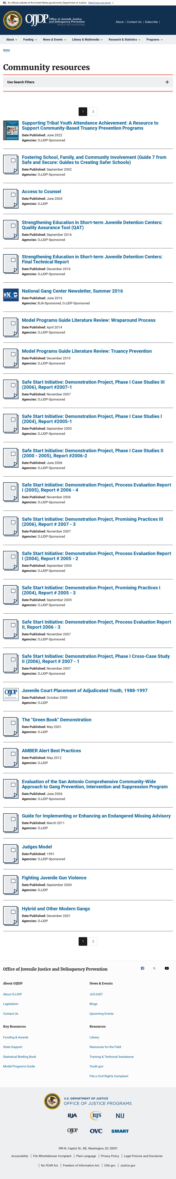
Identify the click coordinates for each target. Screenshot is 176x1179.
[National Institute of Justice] (120, 1119)
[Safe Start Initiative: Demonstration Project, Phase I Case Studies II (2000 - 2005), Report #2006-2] (11, 466)
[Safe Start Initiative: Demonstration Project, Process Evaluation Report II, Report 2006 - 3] (11, 638)
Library (94, 1037)
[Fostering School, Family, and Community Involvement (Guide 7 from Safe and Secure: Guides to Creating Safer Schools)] (11, 173)
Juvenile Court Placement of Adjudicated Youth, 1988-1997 (85, 690)
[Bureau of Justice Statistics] (96, 1121)
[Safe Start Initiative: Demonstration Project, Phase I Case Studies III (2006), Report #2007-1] (11, 398)
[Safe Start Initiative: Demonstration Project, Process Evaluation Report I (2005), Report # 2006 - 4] (11, 501)
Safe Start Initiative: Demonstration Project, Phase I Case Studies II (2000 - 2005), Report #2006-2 (92, 453)
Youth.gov (96, 1066)
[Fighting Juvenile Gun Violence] (11, 894)
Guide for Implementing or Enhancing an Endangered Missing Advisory (96, 816)
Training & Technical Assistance (112, 1057)
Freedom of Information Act (81, 1165)
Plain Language (86, 1156)
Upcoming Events (102, 1013)
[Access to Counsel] (11, 207)
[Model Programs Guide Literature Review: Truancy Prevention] (11, 367)
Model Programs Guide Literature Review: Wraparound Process (88, 320)
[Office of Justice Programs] (12, 20)
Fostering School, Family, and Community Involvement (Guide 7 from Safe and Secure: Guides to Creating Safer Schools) (94, 160)
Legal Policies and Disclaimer (143, 1156)
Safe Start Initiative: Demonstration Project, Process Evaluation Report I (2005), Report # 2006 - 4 (96, 487)
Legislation (10, 1004)
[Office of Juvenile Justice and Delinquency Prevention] (72, 1134)
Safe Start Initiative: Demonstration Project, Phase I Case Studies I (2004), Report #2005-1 (92, 419)
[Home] (55, 20)
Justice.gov (127, 1165)
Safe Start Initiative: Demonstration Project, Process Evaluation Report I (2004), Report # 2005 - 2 (96, 556)
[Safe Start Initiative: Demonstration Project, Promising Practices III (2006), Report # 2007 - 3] (11, 535)
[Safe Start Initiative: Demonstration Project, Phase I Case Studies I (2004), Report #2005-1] (11, 432)
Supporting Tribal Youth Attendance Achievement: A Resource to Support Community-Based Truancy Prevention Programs (90, 125)
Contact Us (134, 22)
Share (165, 24)
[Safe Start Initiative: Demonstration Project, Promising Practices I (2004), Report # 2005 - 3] (11, 604)
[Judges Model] (11, 863)
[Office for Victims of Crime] (96, 1134)
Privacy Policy (110, 1156)
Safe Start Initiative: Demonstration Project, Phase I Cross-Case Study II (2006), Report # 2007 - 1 (96, 659)
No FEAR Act (49, 1165)
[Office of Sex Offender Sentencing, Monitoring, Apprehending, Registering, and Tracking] (120, 1133)
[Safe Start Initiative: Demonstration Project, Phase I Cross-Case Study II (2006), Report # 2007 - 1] (11, 672)
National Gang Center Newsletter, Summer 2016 (72, 291)
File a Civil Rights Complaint (109, 1076)
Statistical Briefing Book (19, 1057)
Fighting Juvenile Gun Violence (54, 878)
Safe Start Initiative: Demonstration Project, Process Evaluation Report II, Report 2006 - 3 (96, 624)
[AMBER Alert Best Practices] (11, 767)
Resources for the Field (105, 1047)
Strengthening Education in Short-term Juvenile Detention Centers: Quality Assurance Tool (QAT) (92, 225)
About (120, 22)
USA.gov (109, 1165)
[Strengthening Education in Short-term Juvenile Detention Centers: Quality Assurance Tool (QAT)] (11, 238)
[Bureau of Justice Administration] (72, 1119)
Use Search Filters (20, 82)
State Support (12, 1047)
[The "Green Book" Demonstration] (11, 736)
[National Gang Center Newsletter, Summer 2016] (11, 295)
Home (6, 50)
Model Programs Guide (19, 1066)
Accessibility (19, 1156)
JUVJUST (96, 994)
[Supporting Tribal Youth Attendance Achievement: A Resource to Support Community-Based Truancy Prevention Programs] (11, 131)
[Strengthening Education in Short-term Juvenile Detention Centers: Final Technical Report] (11, 273)
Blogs (93, 1004)
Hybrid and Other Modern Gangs (56, 908)
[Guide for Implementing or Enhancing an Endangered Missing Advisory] (11, 832)
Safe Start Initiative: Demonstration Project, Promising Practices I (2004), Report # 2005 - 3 (91, 590)
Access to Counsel (41, 191)
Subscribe (151, 22)
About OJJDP (12, 994)
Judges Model (37, 847)
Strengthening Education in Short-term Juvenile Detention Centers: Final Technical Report (92, 259)
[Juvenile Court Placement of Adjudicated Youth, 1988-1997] (11, 695)
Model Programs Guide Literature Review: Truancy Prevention (87, 351)
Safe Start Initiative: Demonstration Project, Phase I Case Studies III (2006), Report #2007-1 (93, 384)
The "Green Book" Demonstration (56, 719)
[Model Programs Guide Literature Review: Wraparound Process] (11, 336)
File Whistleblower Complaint (52, 1156)
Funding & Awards (15, 1037)
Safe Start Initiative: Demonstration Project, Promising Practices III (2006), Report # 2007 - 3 (92, 521)
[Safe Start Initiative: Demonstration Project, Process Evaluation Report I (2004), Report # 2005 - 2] (11, 569)
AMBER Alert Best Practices (51, 750)
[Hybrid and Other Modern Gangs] (11, 925)
